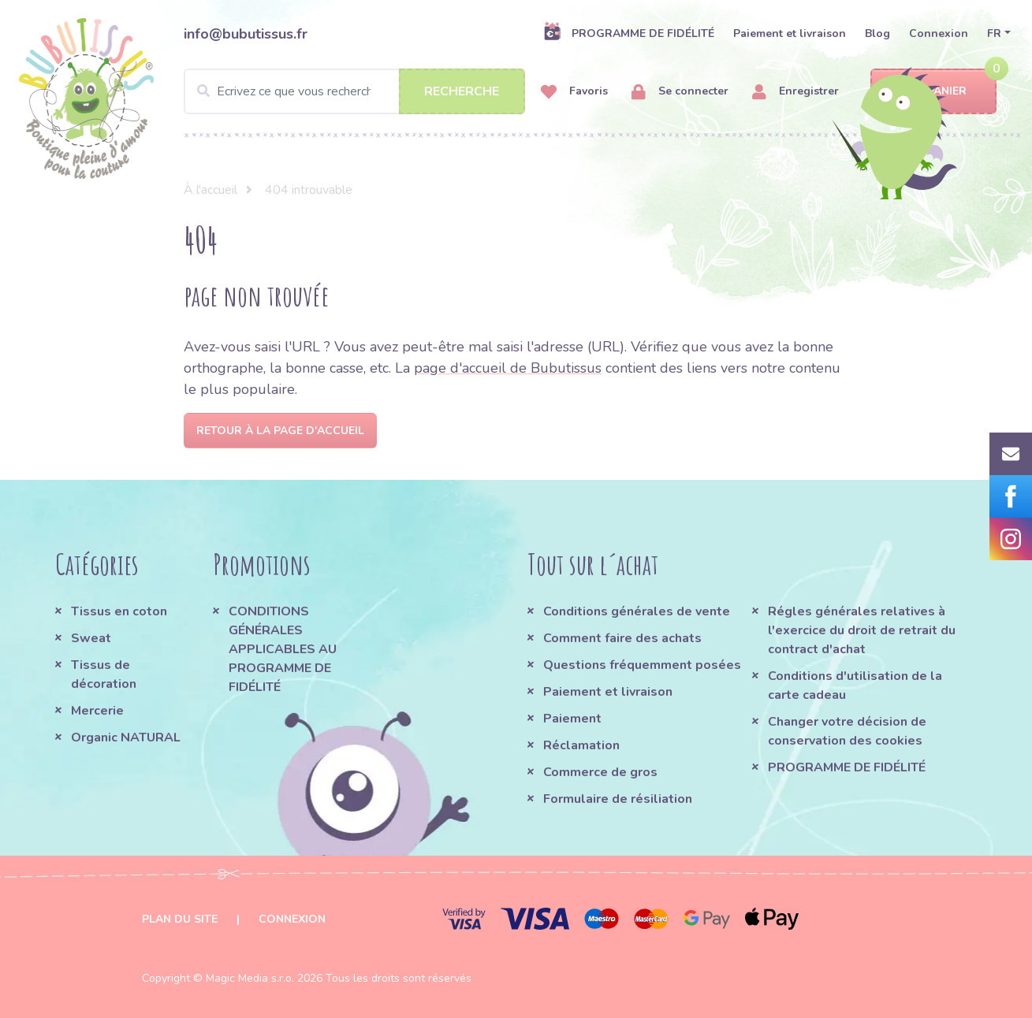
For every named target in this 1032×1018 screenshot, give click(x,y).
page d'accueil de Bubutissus (508, 368)
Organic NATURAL (126, 737)
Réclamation (581, 745)
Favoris (574, 92)
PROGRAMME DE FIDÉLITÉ (628, 33)
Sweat (91, 638)
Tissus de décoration (103, 674)
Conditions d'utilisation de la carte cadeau (855, 685)
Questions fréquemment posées (642, 665)
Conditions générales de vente (636, 611)
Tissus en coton (119, 611)
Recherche (461, 91)
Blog (877, 33)
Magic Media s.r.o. (250, 978)
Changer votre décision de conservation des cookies (847, 731)
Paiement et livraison (789, 33)
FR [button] (994, 33)
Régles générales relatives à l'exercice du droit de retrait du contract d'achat (862, 630)
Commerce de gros (600, 772)
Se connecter (679, 92)
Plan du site (180, 919)
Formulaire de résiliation (617, 799)
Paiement (572, 718)
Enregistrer (795, 92)
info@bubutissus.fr (245, 33)
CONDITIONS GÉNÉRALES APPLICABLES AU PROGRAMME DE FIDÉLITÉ (283, 649)
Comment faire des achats (622, 638)
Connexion (938, 33)
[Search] (354, 91)
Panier (933, 92)
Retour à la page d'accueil (280, 430)
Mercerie (97, 710)
